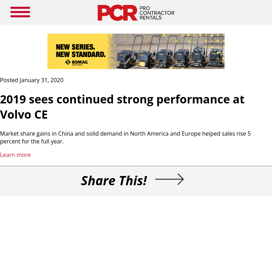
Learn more (15, 155)
